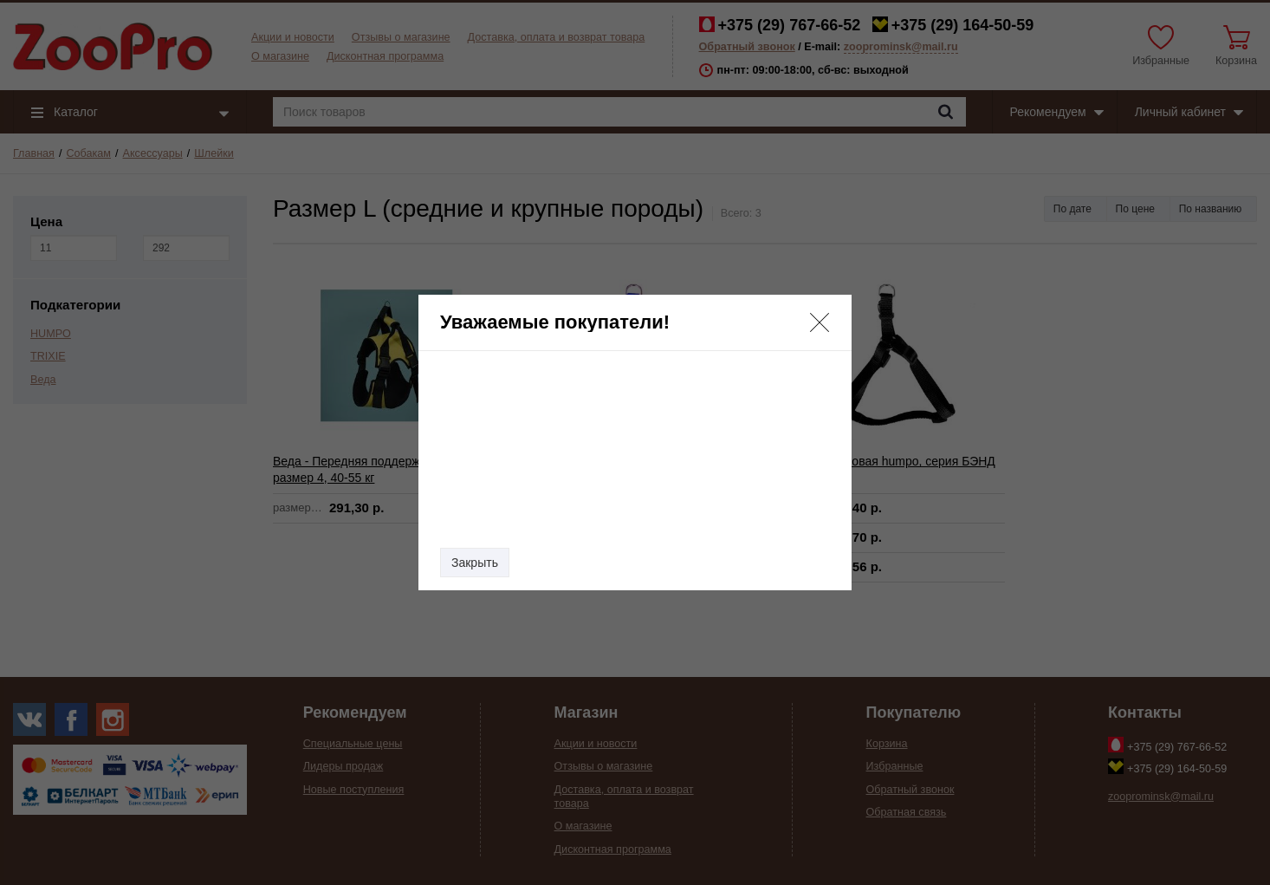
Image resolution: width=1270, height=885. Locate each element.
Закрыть (474, 562)
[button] (819, 322)
